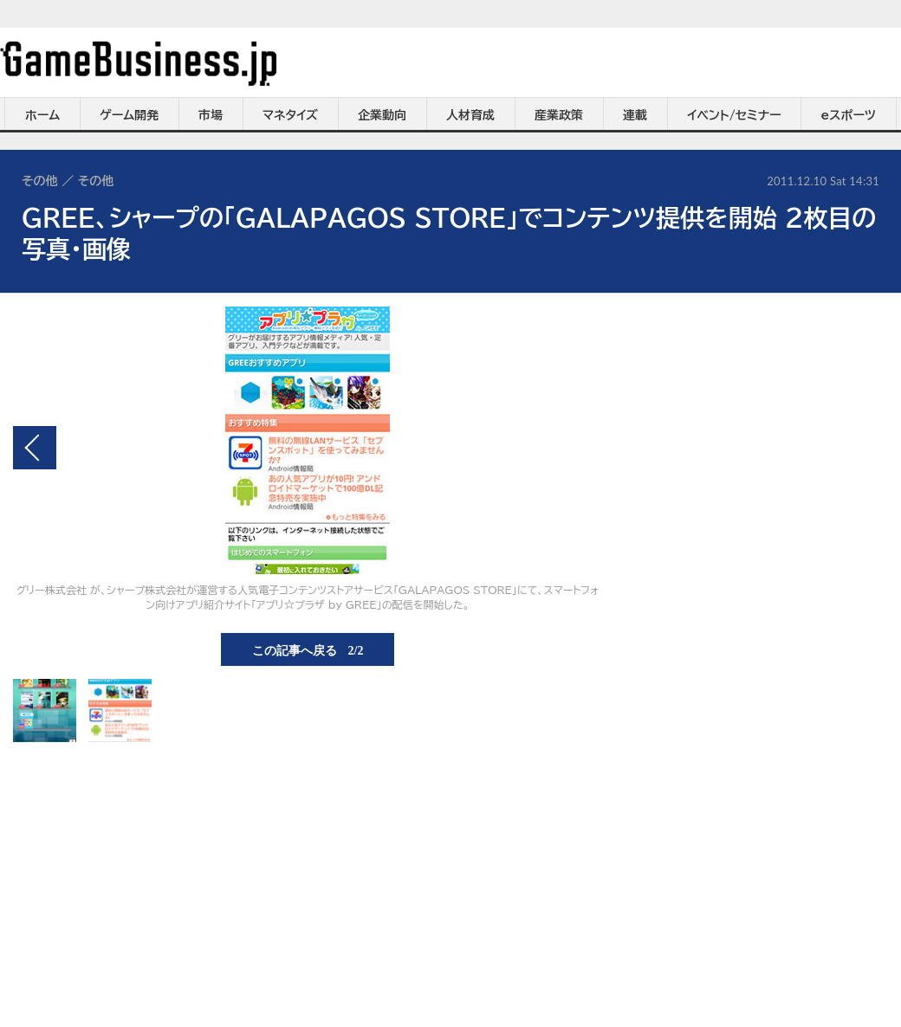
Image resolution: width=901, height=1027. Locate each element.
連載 (635, 115)
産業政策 (559, 115)
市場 (210, 115)
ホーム (42, 115)
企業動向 (382, 115)
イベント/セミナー (734, 115)
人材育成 (470, 115)
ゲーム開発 (129, 115)
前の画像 (34, 447)
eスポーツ (848, 115)
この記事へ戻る (308, 649)
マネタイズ (290, 115)
